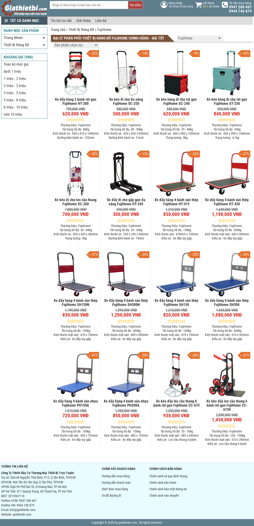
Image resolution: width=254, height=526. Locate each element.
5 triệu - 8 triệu (15, 100)
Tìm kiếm (135, 5)
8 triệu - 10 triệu (16, 107)
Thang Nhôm (13, 38)
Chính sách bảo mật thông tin (168, 489)
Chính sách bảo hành (162, 482)
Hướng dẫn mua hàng (116, 476)
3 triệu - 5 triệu (15, 93)
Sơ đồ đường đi (111, 495)
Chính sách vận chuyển (164, 495)
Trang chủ (58, 29)
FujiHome (104, 29)
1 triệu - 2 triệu (15, 78)
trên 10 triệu (13, 114)
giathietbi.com (22, 514)
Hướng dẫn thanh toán (116, 482)
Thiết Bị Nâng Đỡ (81, 29)
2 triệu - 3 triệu (15, 86)
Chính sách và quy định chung (168, 476)
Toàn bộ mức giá (16, 64)
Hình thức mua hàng (115, 489)
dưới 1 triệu (12, 71)
